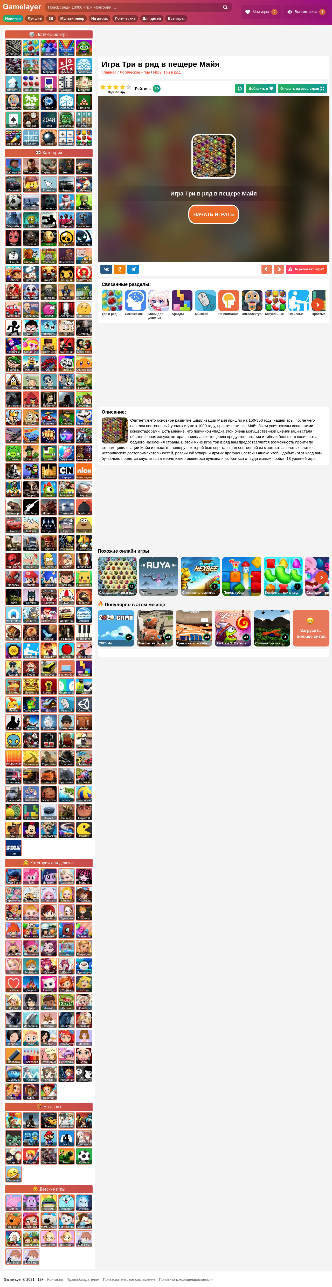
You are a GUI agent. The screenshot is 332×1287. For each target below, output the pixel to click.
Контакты (55, 1279)
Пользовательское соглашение (129, 1279)
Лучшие (35, 18)
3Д (51, 18)
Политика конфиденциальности (186, 1279)
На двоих (99, 18)
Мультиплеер (72, 18)
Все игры (176, 18)
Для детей (152, 18)
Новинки (13, 18)
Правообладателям (83, 1279)
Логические (125, 18)
